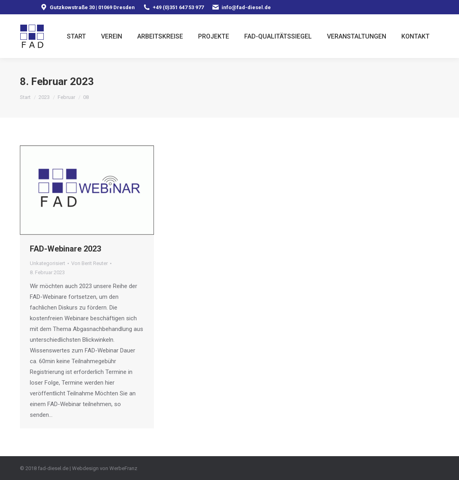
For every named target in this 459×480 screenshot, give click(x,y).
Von (89, 263)
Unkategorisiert (47, 263)
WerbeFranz (123, 468)
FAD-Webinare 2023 (65, 249)
